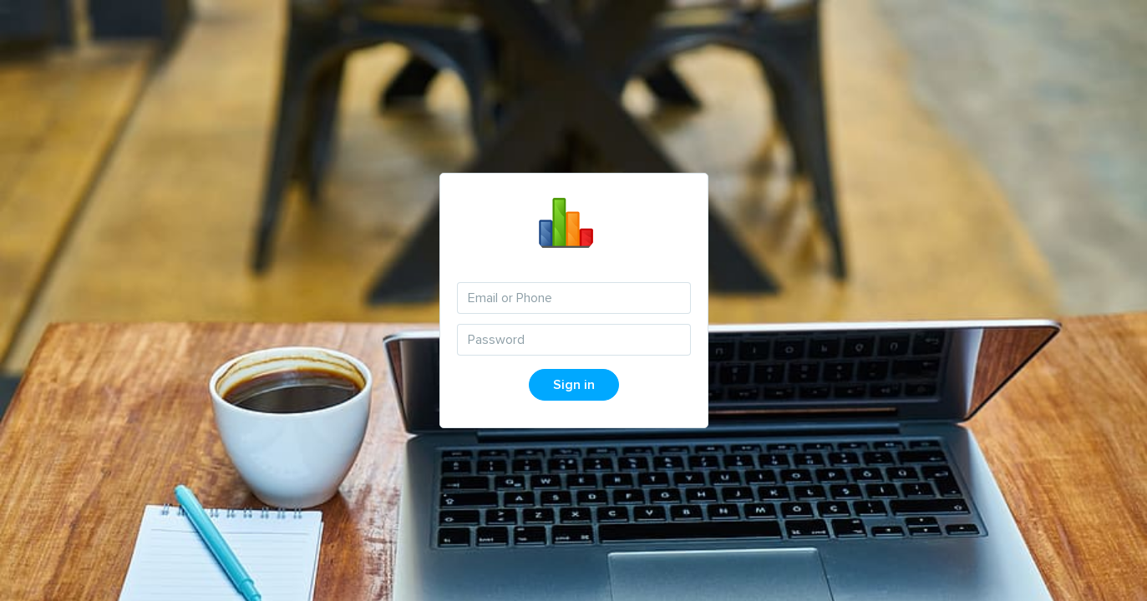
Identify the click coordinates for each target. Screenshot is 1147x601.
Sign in (574, 384)
